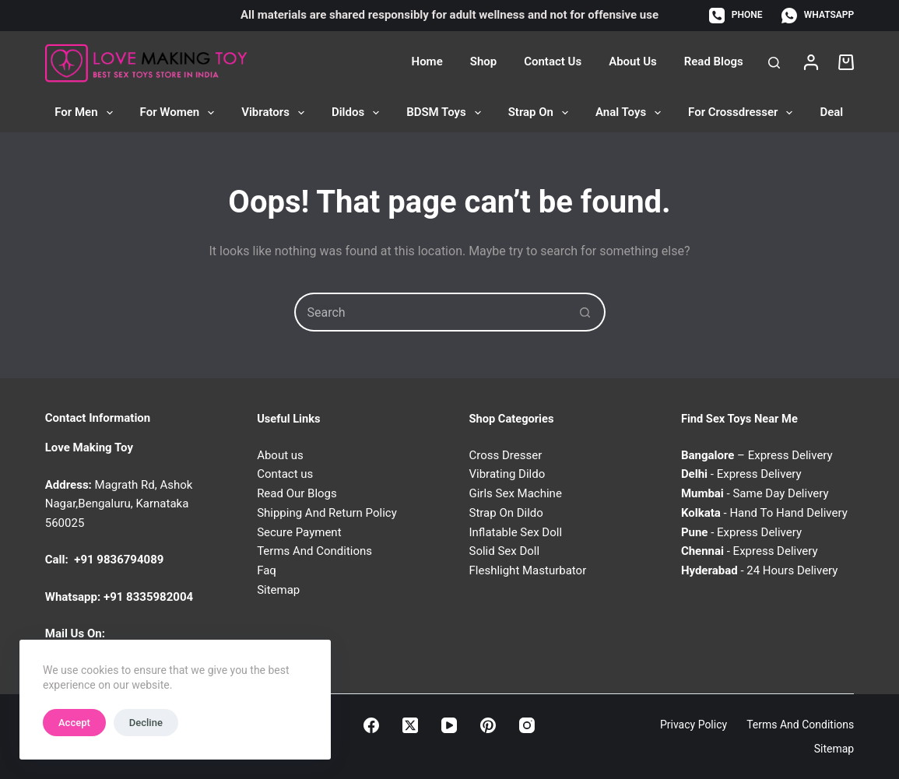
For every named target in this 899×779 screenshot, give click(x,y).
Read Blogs (713, 61)
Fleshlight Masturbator (528, 570)
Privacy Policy (693, 724)
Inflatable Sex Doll (516, 532)
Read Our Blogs (297, 493)
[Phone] (735, 15)
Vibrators (276, 113)
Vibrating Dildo (507, 474)
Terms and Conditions (800, 724)
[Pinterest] (488, 725)
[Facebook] (371, 725)
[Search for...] (430, 312)
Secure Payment (299, 532)
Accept (74, 722)
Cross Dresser (506, 455)
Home (427, 61)
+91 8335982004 (148, 597)
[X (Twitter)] (410, 725)
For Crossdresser (743, 113)
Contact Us (552, 61)
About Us (633, 61)
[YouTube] (449, 725)
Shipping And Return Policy (327, 513)
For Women (180, 113)
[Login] (811, 62)
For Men (86, 113)
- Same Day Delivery (755, 493)
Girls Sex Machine (515, 493)
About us (280, 455)
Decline (146, 722)
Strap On (541, 113)
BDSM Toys (446, 113)
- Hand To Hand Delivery (764, 513)
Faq (266, 570)
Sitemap (278, 590)
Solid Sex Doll (504, 551)
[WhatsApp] (817, 15)
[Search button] (586, 312)
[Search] (774, 62)
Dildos (358, 113)
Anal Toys (631, 113)
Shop (483, 61)
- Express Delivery (741, 474)
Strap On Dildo (506, 513)
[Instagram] (527, 725)
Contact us (285, 474)
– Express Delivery (757, 455)
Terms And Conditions (314, 551)
